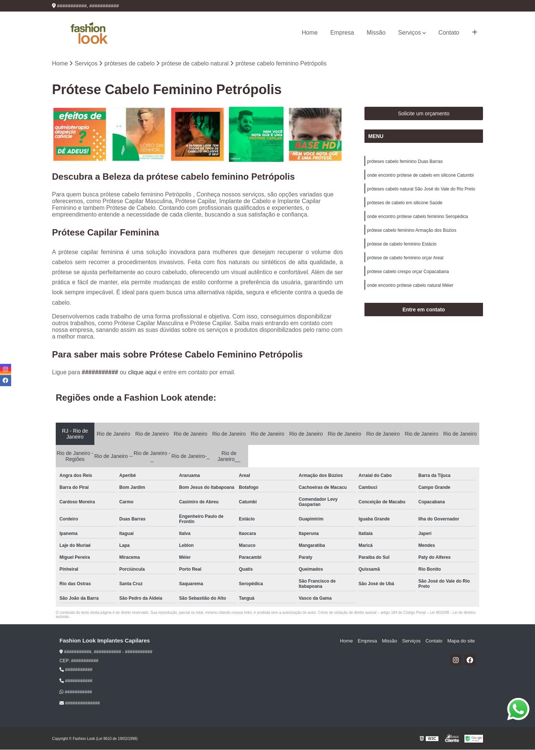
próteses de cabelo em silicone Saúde (404, 204)
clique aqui (142, 372)
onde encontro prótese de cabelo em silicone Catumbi (420, 176)
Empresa (342, 32)
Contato (448, 32)
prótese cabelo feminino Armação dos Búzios (411, 232)
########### (101, 372)
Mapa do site (461, 641)
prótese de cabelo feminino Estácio (402, 246)
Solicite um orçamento (424, 114)
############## (79, 703)
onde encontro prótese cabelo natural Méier (410, 289)
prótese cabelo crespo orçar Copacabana (408, 275)
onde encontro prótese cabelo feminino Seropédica (417, 218)
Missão (376, 32)
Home (310, 32)
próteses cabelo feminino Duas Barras (404, 161)
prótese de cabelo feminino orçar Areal (405, 260)
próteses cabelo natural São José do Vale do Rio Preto (421, 190)
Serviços (409, 32)
